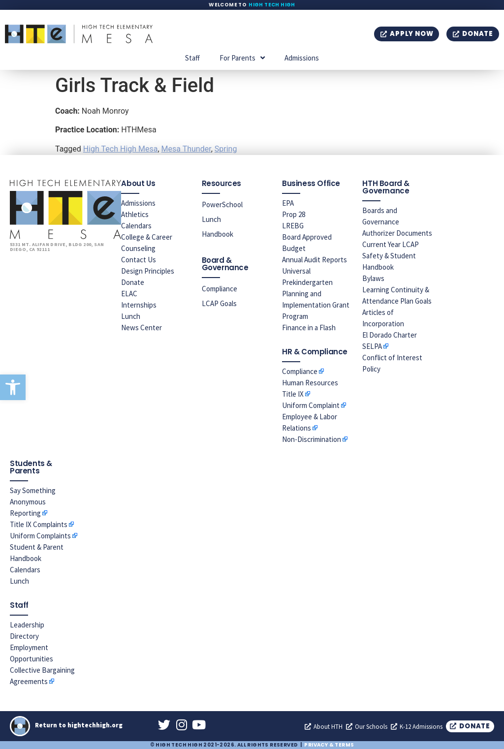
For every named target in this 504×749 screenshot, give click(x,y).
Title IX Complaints (38, 524)
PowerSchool (222, 204)
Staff (192, 57)
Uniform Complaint (311, 405)
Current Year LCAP (390, 244)
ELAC (129, 293)
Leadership (27, 624)
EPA (288, 203)
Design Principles (147, 271)
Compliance (219, 288)
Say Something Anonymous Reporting (33, 502)
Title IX (293, 394)
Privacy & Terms (329, 745)
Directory (24, 636)
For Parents (242, 57)
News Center (141, 327)
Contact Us (138, 259)
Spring (226, 149)
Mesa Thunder (186, 149)
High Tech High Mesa (120, 149)
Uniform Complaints (40, 535)
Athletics (135, 214)
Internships (139, 305)
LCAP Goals (219, 303)
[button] (13, 387)
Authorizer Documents (397, 233)
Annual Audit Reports (314, 259)
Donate (132, 282)
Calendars (136, 225)
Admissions (301, 57)
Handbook (217, 234)
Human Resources (310, 382)
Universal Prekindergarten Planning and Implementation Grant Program (315, 293)
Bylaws (373, 278)
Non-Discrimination (311, 439)
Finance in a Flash (309, 327)
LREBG (293, 225)
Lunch (130, 316)
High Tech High (272, 4)
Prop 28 (293, 214)
